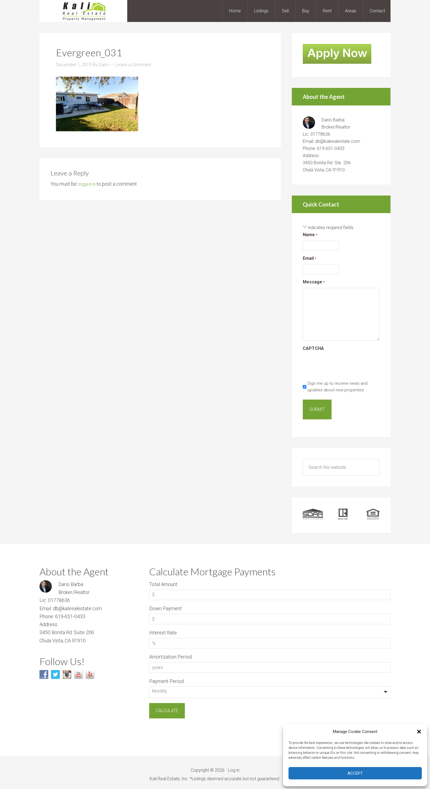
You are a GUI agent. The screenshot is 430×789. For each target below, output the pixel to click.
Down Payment (165, 604)
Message (314, 282)
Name (310, 235)
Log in (233, 765)
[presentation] (344, 365)
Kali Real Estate (83, 11)
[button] (419, 731)
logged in (87, 184)
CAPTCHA (313, 348)
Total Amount (163, 580)
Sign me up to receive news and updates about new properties (337, 386)
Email (309, 258)
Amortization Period (170, 652)
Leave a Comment (133, 64)
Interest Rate (163, 628)
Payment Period (166, 677)
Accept (355, 773)
